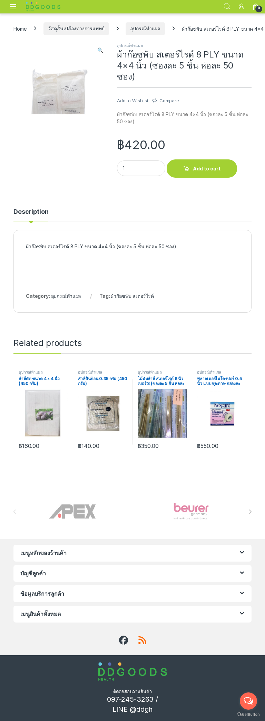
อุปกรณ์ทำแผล (145, 28)
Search (227, 6)
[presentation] (250, 511)
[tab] (30, 215)
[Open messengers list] (248, 701)
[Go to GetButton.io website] (248, 714)
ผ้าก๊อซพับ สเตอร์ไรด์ (132, 296)
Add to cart (206, 168)
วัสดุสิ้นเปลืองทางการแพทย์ (76, 28)
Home (20, 28)
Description (30, 212)
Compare (169, 100)
